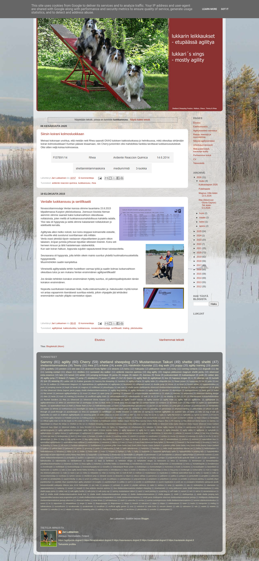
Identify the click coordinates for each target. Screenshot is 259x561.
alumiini (165, 390)
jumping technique (99, 375)
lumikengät (185, 470)
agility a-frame (135, 381)
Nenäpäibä (214, 418)
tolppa (162, 503)
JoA (178, 396)
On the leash (66, 421)
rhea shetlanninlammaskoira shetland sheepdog (132, 488)
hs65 (116, 406)
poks (210, 381)
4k (155, 415)
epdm (201, 402)
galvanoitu (69, 448)
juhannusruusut (130, 458)
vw (62, 509)
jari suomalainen (165, 455)
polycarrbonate (139, 479)
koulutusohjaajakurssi (91, 467)
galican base (57, 448)
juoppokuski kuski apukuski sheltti (181, 458)
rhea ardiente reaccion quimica (98, 488)
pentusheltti (193, 476)
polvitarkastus (125, 479)
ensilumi (185, 439)
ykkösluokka (136, 328)
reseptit (79, 488)
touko (202, 181)
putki (201, 375)
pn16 (87, 479)
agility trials (168, 399)
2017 (199, 265)
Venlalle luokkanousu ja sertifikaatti (66, 201)
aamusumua (191, 427)
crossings (191, 436)
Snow (157, 375)
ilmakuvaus (116, 455)
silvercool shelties (83, 500)
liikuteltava (143, 470)
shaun (69, 372)
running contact (52, 372)
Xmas (180, 427)
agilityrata (115, 384)
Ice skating (168, 396)
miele (85, 473)
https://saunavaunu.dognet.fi (127, 540)
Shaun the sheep (60, 424)
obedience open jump (118, 409)
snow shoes (98, 500)
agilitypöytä (210, 399)
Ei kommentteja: (87, 178)
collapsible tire (164, 381)
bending (215, 433)
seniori (183, 491)
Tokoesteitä (198, 163)
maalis (202, 217)
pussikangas (72, 412)
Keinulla (128, 418)
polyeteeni (153, 479)
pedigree (182, 476)
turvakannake (74, 506)
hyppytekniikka (209, 384)
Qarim (130, 378)
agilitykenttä (102, 384)
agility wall (182, 399)
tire (45, 384)
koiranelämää (177, 464)
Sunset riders (101, 427)
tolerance (145, 503)
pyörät (126, 485)
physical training (182, 409)
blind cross (82, 436)
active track (210, 427)
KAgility (119, 418)
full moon (64, 445)
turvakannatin (88, 506)
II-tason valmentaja (105, 418)
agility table (150, 381)
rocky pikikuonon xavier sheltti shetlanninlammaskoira (190, 488)
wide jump (104, 415)
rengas (125, 375)
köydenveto (44, 470)
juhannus (117, 458)
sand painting (150, 491)
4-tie (138, 415)
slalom (135, 375)
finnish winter (193, 384)
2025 (199, 231)
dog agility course (74, 439)
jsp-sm (152, 406)
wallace (53, 384)
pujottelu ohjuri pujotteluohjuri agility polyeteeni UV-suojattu (78, 482)
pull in (130, 482)
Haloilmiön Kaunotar (140, 365)
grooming (88, 448)
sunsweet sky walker (100, 372)
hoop (103, 451)
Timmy (77, 365)
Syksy (112, 427)
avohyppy (87, 402)
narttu (198, 473)
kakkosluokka (69, 328)
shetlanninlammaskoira (53, 365)
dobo (55, 439)
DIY (158, 396)
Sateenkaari (45, 424)
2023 (199, 240)
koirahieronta (138, 464)
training (70, 396)
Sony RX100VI (86, 427)
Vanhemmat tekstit (171, 339)
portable (184, 479)
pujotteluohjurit (110, 482)
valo (195, 506)
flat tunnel (48, 393)
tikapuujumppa (101, 503)
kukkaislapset (188, 375)
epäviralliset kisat (58, 406)
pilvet (45, 479)
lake (63, 470)
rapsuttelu (179, 485)
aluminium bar (73, 402)
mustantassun (150, 473)
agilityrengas (74, 433)
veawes (212, 506)
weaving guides (117, 509)
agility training (197, 365)
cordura (164, 436)
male (65, 473)
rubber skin (213, 375)
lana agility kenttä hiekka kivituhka (81, 470)
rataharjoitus (198, 485)
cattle (101, 436)
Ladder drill (68, 381)
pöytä (167, 393)
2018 (199, 261)
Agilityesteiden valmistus (205, 130)
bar (96, 402)
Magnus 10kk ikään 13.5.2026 (208, 194)
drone (170, 384)
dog (62, 439)
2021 (199, 248)
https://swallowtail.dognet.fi (155, 540)
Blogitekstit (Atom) (55, 346)
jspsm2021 (91, 458)
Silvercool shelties (69, 427)
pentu (115, 375)
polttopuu (113, 479)
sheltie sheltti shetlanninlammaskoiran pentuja (108, 494)
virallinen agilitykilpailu (70, 415)
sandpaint (94, 412)
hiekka (198, 448)
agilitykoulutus (45, 433)
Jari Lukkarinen (70, 532)
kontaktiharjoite (199, 464)
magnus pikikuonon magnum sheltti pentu (183, 372)
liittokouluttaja (155, 470)
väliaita (68, 509)
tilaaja (126, 503)
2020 (199, 252)
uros (131, 506)
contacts (162, 402)
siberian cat (202, 378)
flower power (180, 381)
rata (188, 485)
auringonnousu (191, 390)
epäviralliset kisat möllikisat (74, 442)
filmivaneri (170, 442)
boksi (216, 390)
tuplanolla (44, 415)
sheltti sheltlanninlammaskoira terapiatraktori (96, 497)
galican (46, 448)
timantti (135, 503)
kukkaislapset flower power (123, 467)
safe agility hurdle (77, 491)
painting (116, 393)
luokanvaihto (197, 470)
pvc (217, 381)
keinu (127, 369)
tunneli (215, 378)
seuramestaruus (209, 491)
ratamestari (211, 485)
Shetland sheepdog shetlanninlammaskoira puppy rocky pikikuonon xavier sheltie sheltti (122, 424)
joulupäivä (71, 458)
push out (179, 482)
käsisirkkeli (211, 467)
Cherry (85, 362)
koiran (148, 464)
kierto (76, 464)
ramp (170, 485)
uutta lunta (152, 506)
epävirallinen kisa (209, 439)
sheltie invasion (123, 412)
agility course (153, 399)
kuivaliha (106, 467)
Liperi (175, 418)
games (79, 448)
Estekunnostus (200, 126)
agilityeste (200, 430)
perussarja (166, 409)
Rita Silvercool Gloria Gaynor (194, 421)
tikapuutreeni (116, 503)
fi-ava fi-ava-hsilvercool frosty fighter (149, 442)
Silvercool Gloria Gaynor (94, 399)
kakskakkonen (76, 461)
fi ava (122, 442)
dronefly (145, 439)
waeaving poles (88, 509)
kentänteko (214, 406)
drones (154, 439)
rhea (94, 183)
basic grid (206, 390)
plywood (127, 393)
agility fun (142, 430)
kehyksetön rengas (145, 461)
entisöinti (195, 439)
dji (215, 436)
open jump (104, 393)
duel (161, 439)
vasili (55, 415)
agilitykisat (57, 328)
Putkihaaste (204, 189)
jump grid (176, 406)
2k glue (215, 387)
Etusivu (100, 339)
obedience (93, 378)
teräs (53, 396)
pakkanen (164, 476)
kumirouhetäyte (156, 467)
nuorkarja (62, 476)
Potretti (95, 421)
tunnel (71, 375)
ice (203, 381)
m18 (207, 470)
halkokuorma (108, 448)
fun (90, 406)
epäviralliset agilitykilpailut (50, 442)
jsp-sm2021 (164, 406)
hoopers (111, 451)
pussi (104, 378)
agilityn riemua (60, 433)
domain (135, 439)
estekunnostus (93, 442)
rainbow (161, 485)
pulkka (122, 482)
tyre (45, 381)
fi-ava (130, 442)
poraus (174, 479)
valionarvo (187, 506)
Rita (64, 399)
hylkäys (121, 451)
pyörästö (116, 485)
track (61, 396)
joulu (42, 387)
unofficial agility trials (97, 396)
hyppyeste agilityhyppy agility (164, 451)
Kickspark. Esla (140, 418)
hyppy (72, 378)
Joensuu (147, 375)
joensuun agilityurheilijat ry (67, 393)
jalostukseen (151, 455)
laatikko (55, 470)
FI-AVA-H (215, 415)
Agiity (161, 415)
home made (93, 451)
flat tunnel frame (193, 442)
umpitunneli (203, 387)
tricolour (80, 396)
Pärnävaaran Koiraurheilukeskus (204, 396)
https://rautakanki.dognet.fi (181, 540)
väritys (77, 509)
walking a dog (103, 509)
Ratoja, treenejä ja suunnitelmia (202, 135)
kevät (75, 387)
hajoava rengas (179, 378)
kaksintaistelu (61, 461)
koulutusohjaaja (74, 467)
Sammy (46, 362)
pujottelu (50, 369)
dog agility (152, 372)
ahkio (61, 402)
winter (82, 375)
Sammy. (213, 421)
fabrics (114, 442)
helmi (202, 222)
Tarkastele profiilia (67, 544)
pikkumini (215, 476)
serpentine (188, 393)
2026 (199, 177)
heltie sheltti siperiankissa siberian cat (178, 448)
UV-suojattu (115, 399)
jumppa (162, 458)
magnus (84, 387)
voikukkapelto (134, 396)
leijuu (126, 470)
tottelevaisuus (173, 503)
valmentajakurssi (117, 396)
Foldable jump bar (72, 418)
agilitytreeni (86, 433)
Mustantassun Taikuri (156, 362)
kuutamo (187, 467)
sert (190, 491)
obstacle (135, 409)
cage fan (135, 402)
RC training (175, 421)
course (172, 436)
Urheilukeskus (137, 427)
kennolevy (183, 461)
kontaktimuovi (213, 464)
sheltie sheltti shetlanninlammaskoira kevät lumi (67, 494)
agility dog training (119, 390)
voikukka (54, 509)
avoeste (188, 433)
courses (182, 436)
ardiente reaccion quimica (64, 183)
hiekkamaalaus (210, 448)
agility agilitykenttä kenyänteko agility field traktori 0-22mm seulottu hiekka (88, 430)
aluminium (176, 390)
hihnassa (60, 451)
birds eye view (48, 436)
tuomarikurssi (60, 506)
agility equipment (128, 430)
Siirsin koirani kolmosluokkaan (62, 134)
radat (152, 485)
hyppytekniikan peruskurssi (134, 406)
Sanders (121, 381)
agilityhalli (211, 430)
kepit (67, 387)
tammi (202, 226)
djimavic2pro (45, 439)
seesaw (176, 393)
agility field (142, 378)
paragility (154, 409)
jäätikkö (213, 458)
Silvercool (75, 399)
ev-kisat (180, 384)
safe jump (91, 491)
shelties (81, 372)
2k (152, 396)
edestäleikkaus (172, 439)
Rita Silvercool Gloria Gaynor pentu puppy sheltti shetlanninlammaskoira (75, 390)
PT (185, 396)
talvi (61, 375)
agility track (153, 390)
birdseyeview (62, 436)
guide (98, 448)
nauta (91, 409)
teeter (90, 503)
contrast (142, 436)
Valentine (149, 427)
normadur (101, 409)
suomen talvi (180, 412)
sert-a (198, 491)
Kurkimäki (153, 418)
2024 (199, 235)
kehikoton (110, 461)
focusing (206, 442)
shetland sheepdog (115, 362)
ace (201, 427)
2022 (199, 244)
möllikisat (96, 387)
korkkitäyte (60, 467)
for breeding (45, 445)
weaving (55, 381)
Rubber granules (84, 381)
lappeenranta (103, 470)
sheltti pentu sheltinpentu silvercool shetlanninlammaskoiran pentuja (158, 387)
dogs (127, 439)
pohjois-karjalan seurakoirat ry (148, 393)
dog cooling (107, 439)
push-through (57, 412)
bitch (72, 436)
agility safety (188, 430)
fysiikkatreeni (96, 445)
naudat (206, 473)
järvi (199, 458)
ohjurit (128, 476)
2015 (199, 274)
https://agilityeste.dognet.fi (71, 540)
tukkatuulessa (45, 506)
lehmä (55, 409)
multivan (138, 473)
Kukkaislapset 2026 (208, 184)
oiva (145, 409)
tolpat (154, 503)
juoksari (187, 406)
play (80, 479)
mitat (104, 473)
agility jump (49, 378)
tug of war (210, 412)
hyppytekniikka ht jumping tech (191, 451)
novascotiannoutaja (100, 328)
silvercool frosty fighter (96, 369)
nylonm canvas (75, 476)
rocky (173, 369)
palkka (173, 476)
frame (55, 445)
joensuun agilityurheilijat (184, 455)
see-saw (76, 369)
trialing (126, 328)
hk (75, 451)
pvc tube (95, 485)
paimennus (152, 476)
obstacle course (106, 476)
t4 (49, 503)
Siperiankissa (87, 384)
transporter (202, 503)
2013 (199, 282)
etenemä (105, 442)
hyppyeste (146, 451)
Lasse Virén (165, 418)
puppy (179, 365)
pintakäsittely (56, 479)
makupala (139, 369)
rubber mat (62, 491)
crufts (201, 436)
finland (62, 378)
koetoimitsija (124, 464)
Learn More (209, 9)
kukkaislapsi (142, 467)
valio (177, 506)
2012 (199, 286)
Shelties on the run (77, 424)
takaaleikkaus (71, 503)
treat (193, 387)
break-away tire (121, 402)
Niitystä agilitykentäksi (204, 141)
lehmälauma (116, 470)
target (82, 503)
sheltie (187, 362)
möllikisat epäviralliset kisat (181, 473)
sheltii (176, 494)
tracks (192, 503)
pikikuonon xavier (157, 369)
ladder (46, 409)
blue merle (106, 402)
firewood (180, 442)
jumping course (55, 387)
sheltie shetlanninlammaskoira (142, 494)
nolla (214, 473)
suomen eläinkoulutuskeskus (205, 500)
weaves (115, 369)
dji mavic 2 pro (176, 402)
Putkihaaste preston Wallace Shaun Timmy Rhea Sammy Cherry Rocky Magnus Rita (134, 421)
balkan (196, 433)
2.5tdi (124, 415)
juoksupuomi (199, 406)
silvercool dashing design (207, 393)
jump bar (142, 458)
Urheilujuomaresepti (203, 145)
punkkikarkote (150, 482)
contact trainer (149, 402)
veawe (203, 506)
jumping (153, 458)
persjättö (204, 476)
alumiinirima (155, 433)
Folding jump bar (88, 418)
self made (174, 491)
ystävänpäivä (164, 509)
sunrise (141, 500)
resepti (70, 488)
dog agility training (92, 439)
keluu (173, 461)
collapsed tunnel (143, 384)
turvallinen (101, 506)
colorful (133, 436)
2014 (199, 278)
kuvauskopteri (198, 467)
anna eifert (168, 433)
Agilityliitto (187, 415)
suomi (42, 503)
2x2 (121, 378)
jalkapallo (139, 455)
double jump (159, 384)
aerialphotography (47, 430)
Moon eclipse (202, 418)
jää (205, 458)
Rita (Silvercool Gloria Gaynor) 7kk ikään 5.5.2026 (207, 204)
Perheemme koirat (202, 155)
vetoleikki (44, 509)
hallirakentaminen (103, 406)
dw (217, 369)
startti (122, 500)
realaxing (60, 488)
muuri (85, 393)
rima (84, 412)
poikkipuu (96, 479)
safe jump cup (103, 491)
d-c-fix (208, 436)
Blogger (145, 518)
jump (81, 378)
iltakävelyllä (128, 455)
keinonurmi (161, 461)
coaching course (120, 436)
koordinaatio (48, 467)
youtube (153, 509)
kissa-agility (86, 464)
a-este (118, 365)
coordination (153, 436)
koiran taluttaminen (161, 464)
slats (46, 396)
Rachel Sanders (51, 399)
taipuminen (58, 503)
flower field (81, 406)
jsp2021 (81, 458)
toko (200, 412)
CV (194, 159)
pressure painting (197, 479)
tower (185, 503)
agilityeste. (196, 399)
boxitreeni (127, 384)
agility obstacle (156, 430)
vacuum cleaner (166, 506)
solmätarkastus (111, 500)
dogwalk (207, 369)
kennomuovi (197, 461)
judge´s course (104, 458)
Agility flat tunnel (173, 415)
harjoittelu (156, 448)
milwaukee (94, 473)
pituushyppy (108, 387)
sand (140, 491)
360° (132, 415)
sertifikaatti (116, 328)
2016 (199, 269)
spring (147, 412)
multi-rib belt (127, 473)
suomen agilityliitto (162, 412)
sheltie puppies (164, 494)
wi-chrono (130, 509)
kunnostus (169, 467)
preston (63, 369)
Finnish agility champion (52, 418)
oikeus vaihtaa (139, 476)
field (71, 406)
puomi (215, 365)
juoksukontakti (171, 375)
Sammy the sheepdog (104, 381)
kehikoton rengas (126, 461)
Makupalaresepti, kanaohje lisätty (201, 150)
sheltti (206, 362)
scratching (163, 491)
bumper (92, 436)
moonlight (80, 409)
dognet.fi (118, 439)
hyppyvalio (92, 455)
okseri (94, 393)
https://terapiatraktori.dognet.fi (98, 540)
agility (66, 362)
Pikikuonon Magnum (69, 384)
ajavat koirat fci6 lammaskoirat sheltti (133, 433)
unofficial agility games (117, 506)
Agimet (197, 415)
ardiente (178, 433)
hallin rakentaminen (130, 448)
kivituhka (97, 464)
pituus (208, 409)
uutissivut (140, 506)
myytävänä (163, 473)
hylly (129, 451)
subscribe (131, 500)
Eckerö (205, 415)
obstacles (119, 476)
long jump (174, 470)
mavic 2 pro (75, 473)
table (192, 412)
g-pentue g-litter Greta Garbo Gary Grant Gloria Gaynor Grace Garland (132, 445)
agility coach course (133, 399)
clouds (108, 436)
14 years (116, 415)
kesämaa (67, 464)
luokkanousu (84, 183)
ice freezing (104, 455)
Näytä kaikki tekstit (140, 119)
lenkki (133, 470)
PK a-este (78, 421)
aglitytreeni (112, 433)
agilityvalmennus (47, 402)
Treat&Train (123, 427)
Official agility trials (50, 421)
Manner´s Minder (186, 418)
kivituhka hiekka (110, 464)
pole (104, 479)
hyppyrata (193, 381)
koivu (188, 464)
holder (82, 451)
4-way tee (147, 415)
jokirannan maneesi (204, 455)
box (166, 378)
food (214, 442)
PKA (87, 421)
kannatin (90, 461)
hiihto (69, 451)
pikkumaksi (197, 409)
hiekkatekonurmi (46, 451)
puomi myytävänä (166, 482)
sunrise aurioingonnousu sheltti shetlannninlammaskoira (168, 500)
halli (117, 448)
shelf (42, 494)
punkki (138, 482)
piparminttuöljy (69, 479)
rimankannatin (159, 488)
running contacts (189, 369)
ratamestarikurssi (47, 488)
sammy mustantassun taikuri (124, 491)
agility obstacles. (172, 430)
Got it (224, 9)
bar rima (206, 433)
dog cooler (190, 402)
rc (192, 378)
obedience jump (90, 476)
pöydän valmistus (139, 485)
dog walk (163, 365)
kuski (178, 467)
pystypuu (106, 485)
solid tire (137, 412)
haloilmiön (145, 448)
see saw (121, 387)
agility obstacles (138, 390)
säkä (113, 378)
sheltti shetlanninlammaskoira (128, 497)
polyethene (164, 479)
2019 (199, 257)
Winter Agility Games (165, 427)
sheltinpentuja (187, 494)
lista (165, 470)
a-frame (103, 365)
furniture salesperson (79, 445)
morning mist (114, 473)
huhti (202, 213)
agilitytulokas (99, 433)
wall (145, 396)
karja (100, 461)
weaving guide (90, 415)
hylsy (136, 451)
